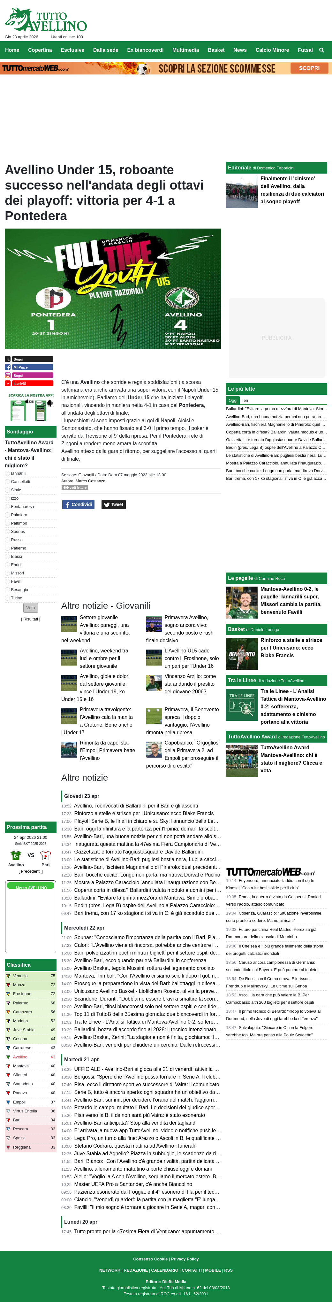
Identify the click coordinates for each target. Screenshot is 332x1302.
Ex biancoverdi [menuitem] (145, 50)
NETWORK (109, 1270)
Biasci (16, 556)
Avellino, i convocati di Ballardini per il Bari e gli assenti (136, 805)
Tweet (114, 505)
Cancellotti (20, 481)
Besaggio (19, 589)
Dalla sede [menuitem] (105, 50)
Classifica (19, 965)
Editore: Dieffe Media (166, 1281)
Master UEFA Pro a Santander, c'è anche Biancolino (133, 1184)
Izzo (15, 498)
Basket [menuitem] (216, 50)
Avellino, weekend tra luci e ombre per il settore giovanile (104, 658)
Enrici (16, 564)
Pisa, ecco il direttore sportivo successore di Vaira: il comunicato (146, 1084)
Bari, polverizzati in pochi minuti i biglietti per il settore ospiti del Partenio (155, 952)
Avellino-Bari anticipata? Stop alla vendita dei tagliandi (135, 1123)
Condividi (78, 505)
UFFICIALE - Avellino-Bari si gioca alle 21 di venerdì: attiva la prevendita (156, 1069)
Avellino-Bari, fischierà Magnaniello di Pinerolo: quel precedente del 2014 (156, 867)
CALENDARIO (164, 1270)
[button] (30, 608)
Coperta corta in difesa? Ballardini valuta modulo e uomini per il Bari (151, 890)
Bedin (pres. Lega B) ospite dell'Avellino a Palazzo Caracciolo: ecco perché (159, 905)
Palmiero (19, 514)
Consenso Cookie (150, 1259)
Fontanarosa (22, 506)
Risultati (30, 619)
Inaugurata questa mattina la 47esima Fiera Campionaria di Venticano (153, 844)
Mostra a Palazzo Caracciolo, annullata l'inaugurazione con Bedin (148, 882)
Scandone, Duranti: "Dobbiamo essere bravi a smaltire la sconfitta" (149, 999)
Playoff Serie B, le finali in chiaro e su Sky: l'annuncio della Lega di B (152, 821)
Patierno (18, 548)
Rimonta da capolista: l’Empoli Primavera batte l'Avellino (107, 750)
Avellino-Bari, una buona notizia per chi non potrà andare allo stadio (150, 836)
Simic (16, 489)
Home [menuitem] (12, 50)
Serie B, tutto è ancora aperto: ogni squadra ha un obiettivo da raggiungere (159, 1092)
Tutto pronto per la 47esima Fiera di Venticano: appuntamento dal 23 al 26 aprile (165, 1231)
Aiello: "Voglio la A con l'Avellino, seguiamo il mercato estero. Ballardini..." (157, 1176)
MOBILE (213, 1270)
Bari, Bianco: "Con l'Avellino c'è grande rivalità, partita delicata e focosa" (155, 1161)
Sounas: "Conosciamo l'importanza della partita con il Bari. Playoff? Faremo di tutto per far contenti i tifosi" (194, 937)
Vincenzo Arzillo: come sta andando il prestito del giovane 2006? (190, 684)
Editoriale (239, 167)
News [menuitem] (240, 50)
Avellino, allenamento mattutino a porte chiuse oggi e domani (143, 1169)
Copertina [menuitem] (40, 50)
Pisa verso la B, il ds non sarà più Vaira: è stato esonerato (139, 1115)
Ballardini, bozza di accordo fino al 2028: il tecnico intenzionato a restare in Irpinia (166, 1029)
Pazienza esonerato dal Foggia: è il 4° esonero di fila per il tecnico (149, 1192)
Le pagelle (240, 578)
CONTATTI (192, 1270)
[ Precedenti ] (30, 871)
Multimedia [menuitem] (185, 50)
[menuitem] (322, 50)
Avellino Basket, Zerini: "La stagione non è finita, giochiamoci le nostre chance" (163, 1037)
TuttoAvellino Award (252, 736)
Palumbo (19, 523)
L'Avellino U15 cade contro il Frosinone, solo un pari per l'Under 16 (192, 658)
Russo (17, 539)
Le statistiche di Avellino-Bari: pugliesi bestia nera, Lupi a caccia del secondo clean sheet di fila (181, 859)
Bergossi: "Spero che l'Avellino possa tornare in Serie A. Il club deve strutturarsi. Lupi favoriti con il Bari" (191, 1077)
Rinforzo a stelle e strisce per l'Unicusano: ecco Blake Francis (144, 813)
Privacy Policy (185, 1259)
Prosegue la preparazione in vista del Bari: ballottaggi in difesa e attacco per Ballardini (171, 983)
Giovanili (86, 474)
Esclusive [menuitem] (72, 50)
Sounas (18, 531)
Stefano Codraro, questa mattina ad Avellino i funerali (134, 1146)
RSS (228, 1270)
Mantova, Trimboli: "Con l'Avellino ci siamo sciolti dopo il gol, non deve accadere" (165, 975)
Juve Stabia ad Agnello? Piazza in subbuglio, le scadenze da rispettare (154, 1153)
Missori (17, 573)
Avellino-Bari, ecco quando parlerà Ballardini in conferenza (140, 960)
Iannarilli (18, 473)
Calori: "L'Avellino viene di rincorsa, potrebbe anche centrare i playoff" (153, 945)
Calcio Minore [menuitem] (272, 50)
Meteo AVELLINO (31, 888)
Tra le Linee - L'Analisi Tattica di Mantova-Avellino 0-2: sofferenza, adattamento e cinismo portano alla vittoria (197, 1022)
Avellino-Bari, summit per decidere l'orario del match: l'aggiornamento (152, 1100)
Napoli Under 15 (199, 390)
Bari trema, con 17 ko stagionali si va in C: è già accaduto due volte (150, 913)
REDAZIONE (136, 1270)
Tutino (16, 598)
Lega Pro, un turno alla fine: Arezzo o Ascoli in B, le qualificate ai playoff (155, 1138)
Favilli (16, 581)
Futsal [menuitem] (305, 50)
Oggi (233, 400)
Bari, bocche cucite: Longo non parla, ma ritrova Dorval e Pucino (147, 874)
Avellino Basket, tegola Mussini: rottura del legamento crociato (144, 968)
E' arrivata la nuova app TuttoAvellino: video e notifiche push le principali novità (163, 1130)
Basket (236, 629)
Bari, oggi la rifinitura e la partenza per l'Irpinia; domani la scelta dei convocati (161, 828)
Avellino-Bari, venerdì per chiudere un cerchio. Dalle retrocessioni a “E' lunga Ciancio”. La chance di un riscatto (199, 1045)
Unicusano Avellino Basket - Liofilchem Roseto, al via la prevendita (149, 991)
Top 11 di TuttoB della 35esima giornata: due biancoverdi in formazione (154, 1014)
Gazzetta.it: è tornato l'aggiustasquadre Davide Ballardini (138, 851)
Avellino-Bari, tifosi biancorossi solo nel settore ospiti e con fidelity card (154, 1006)
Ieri (245, 400)
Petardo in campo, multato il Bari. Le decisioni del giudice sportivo (148, 1107)
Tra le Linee (242, 680)
